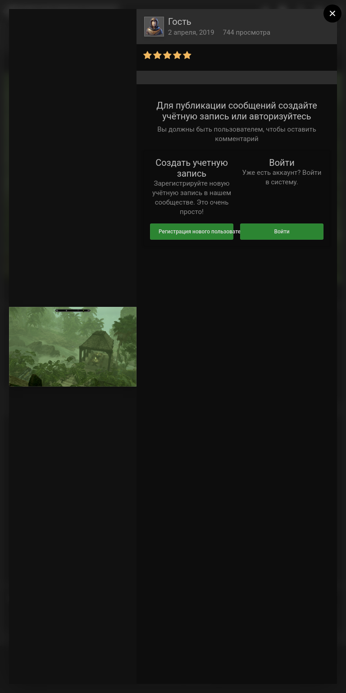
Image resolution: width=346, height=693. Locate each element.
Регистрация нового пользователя (196, 231)
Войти (281, 231)
